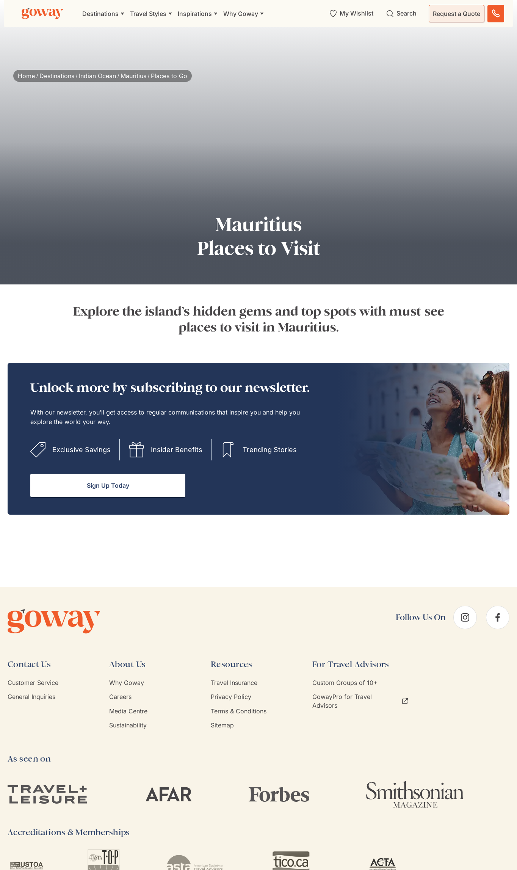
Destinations (56, 76)
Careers (120, 696)
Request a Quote (456, 13)
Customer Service (33, 682)
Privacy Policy (231, 696)
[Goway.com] (42, 13)
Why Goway (126, 682)
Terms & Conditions (238, 711)
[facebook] (497, 617)
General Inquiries (31, 696)
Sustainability (128, 725)
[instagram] (465, 617)
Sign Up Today (108, 485)
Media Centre (128, 711)
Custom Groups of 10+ (345, 682)
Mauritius (133, 76)
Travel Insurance (234, 682)
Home (26, 76)
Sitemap (222, 725)
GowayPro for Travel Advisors (360, 701)
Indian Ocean (97, 76)
